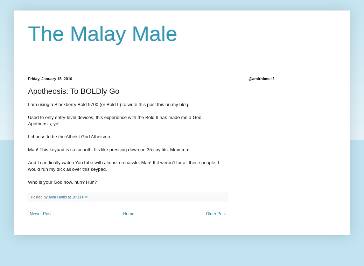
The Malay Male (102, 34)
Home (128, 213)
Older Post (216, 213)
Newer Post (40, 213)
